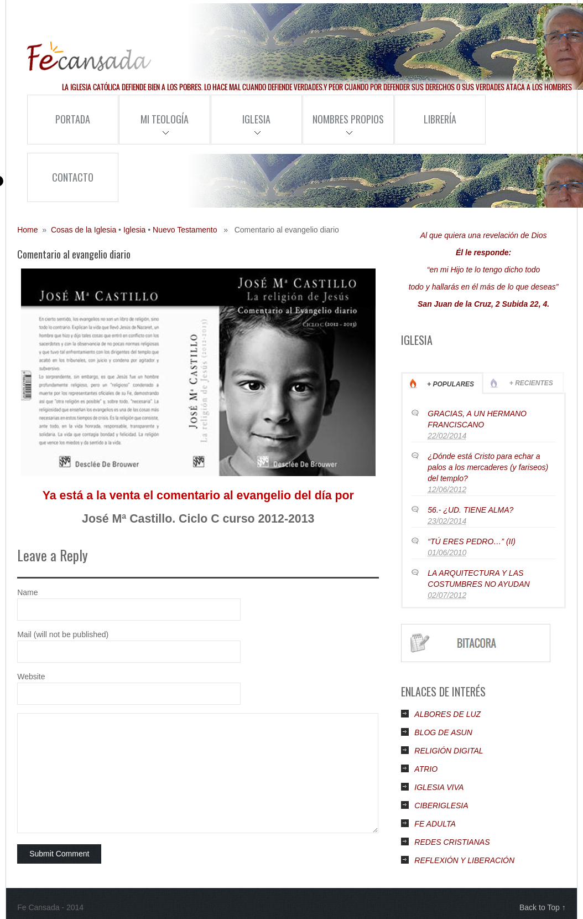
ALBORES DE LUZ (447, 714)
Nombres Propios (343, 128)
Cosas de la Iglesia (83, 229)
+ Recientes (531, 383)
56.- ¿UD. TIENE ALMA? (470, 509)
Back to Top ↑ (542, 907)
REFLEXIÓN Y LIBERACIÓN (464, 860)
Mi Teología (154, 128)
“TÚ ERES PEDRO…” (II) (472, 541)
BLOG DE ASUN (443, 732)
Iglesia (240, 128)
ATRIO (426, 769)
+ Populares (450, 384)
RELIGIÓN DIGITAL (448, 750)
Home (27, 229)
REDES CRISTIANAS (452, 842)
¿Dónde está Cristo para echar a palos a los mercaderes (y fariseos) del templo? (488, 467)
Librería (440, 119)
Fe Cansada (89, 56)
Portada (72, 119)
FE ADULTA (434, 823)
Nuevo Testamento (185, 229)
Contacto (72, 177)
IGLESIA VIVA (439, 787)
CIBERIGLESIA (441, 805)
